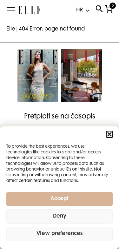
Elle (10, 29)
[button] (109, 134)
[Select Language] (82, 10)
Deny (59, 216)
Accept (59, 199)
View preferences (59, 234)
